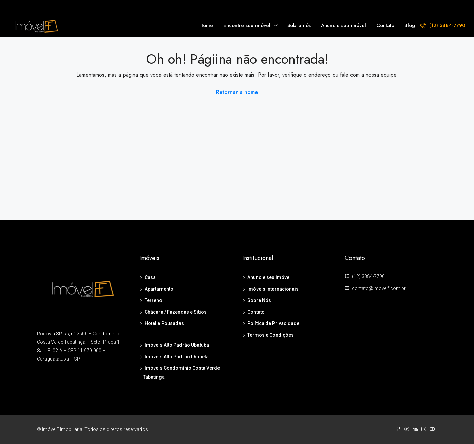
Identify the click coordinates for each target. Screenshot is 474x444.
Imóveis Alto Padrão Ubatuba (177, 345)
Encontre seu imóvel (246, 25)
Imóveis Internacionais (273, 289)
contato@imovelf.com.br (379, 288)
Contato (385, 25)
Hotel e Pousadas (164, 323)
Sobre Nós (259, 300)
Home (206, 25)
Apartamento (159, 289)
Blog (409, 25)
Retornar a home (237, 92)
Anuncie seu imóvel (343, 25)
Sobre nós (299, 25)
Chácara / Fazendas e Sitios (176, 312)
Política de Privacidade (273, 323)
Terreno (153, 300)
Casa (150, 277)
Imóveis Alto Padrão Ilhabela (177, 356)
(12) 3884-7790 (443, 25)
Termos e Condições (270, 335)
